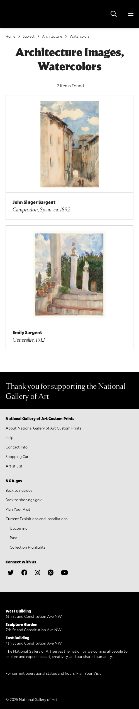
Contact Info (17, 447)
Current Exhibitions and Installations (36, 518)
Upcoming (19, 528)
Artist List (14, 466)
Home (10, 36)
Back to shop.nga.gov (24, 499)
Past (13, 537)
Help (9, 437)
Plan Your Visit (18, 509)
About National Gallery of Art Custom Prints (43, 428)
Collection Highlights (27, 547)
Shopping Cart (18, 456)
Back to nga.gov (19, 490)
